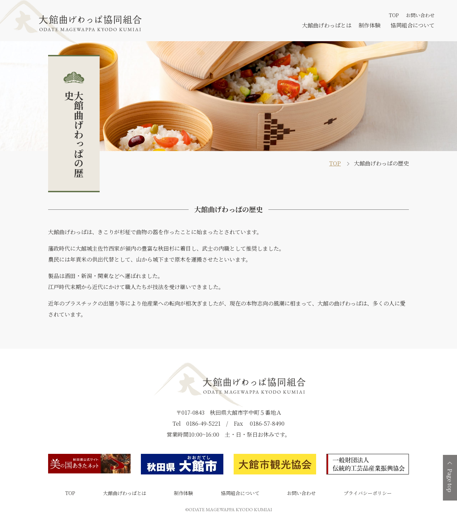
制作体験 (369, 25)
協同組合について (413, 25)
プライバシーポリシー (368, 493)
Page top (450, 480)
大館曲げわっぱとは (327, 25)
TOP (394, 15)
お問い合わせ (420, 15)
